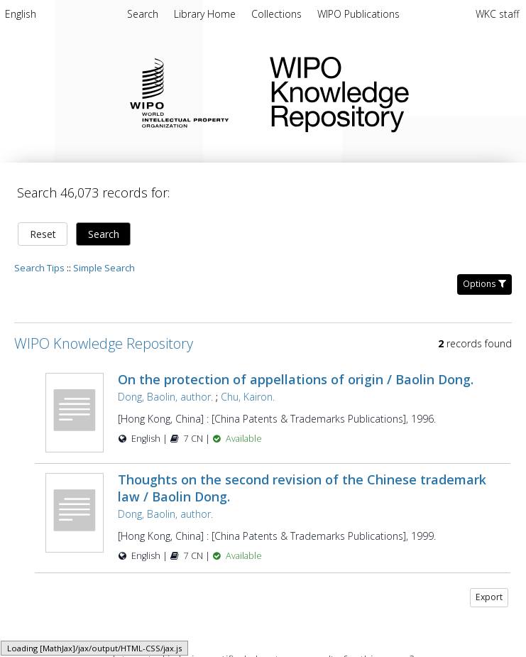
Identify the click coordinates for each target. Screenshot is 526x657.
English (20, 14)
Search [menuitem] (142, 14)
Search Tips (39, 267)
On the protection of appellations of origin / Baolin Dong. (295, 379)
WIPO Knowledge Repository (386, 91)
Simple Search (104, 267)
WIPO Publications (358, 14)
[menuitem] (20, 16)
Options (484, 284)
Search (103, 234)
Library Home (206, 14)
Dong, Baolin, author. (165, 396)
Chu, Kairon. (248, 396)
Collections (278, 14)
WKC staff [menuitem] (497, 14)
